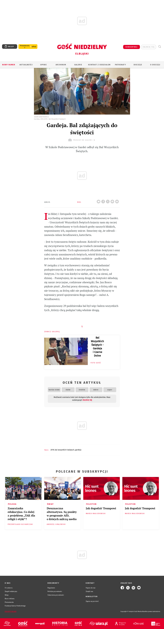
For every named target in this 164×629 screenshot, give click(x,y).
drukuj (113, 200)
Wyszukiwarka (159, 46)
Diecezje (138, 65)
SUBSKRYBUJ (131, 47)
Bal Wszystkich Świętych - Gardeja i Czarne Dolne (97, 346)
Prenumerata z (24, 46)
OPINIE (43, 65)
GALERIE (78, 65)
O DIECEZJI (155, 65)
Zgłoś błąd (11, 611)
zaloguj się (149, 47)
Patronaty (120, 65)
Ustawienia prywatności (56, 595)
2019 (52, 450)
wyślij (117, 200)
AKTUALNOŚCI (26, 65)
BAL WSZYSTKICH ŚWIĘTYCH (64, 450)
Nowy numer (8, 65)
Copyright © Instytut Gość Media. (131, 611)
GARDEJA (78, 450)
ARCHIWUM (61, 65)
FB (103, 200)
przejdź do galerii (81, 140)
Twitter (108, 200)
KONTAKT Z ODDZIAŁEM (99, 65)
